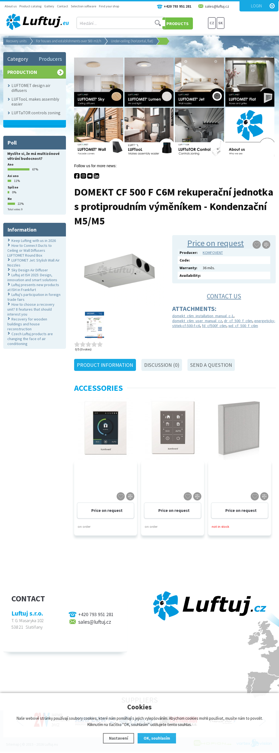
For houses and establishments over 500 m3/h (68, 41)
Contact (62, 6)
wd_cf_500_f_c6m (243, 325)
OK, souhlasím (157, 738)
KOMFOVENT (213, 252)
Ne (10, 199)
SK (220, 23)
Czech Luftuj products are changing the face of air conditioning (30, 338)
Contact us (224, 296)
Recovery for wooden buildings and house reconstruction (27, 324)
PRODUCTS (187, 23)
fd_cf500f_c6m (214, 325)
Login (256, 5)
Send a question (211, 365)
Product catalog (30, 6)
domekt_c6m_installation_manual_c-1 (202, 315)
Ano (10, 164)
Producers (50, 59)
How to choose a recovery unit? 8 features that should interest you (30, 309)
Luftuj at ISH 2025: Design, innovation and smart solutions (32, 277)
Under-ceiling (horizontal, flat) (132, 41)
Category (17, 59)
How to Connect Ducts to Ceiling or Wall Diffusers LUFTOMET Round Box (29, 250)
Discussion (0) (161, 365)
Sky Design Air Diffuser (29, 270)
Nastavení (118, 738)
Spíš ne (13, 187)
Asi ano (13, 176)
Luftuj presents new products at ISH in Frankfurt (33, 287)
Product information (105, 365)
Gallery (49, 6)
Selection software (83, 6)
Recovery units (16, 41)
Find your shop (109, 6)
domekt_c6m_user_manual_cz (197, 320)
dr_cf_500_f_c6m (238, 320)
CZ (212, 23)
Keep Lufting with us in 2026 (33, 240)
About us (11, 6)
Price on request (215, 243)
